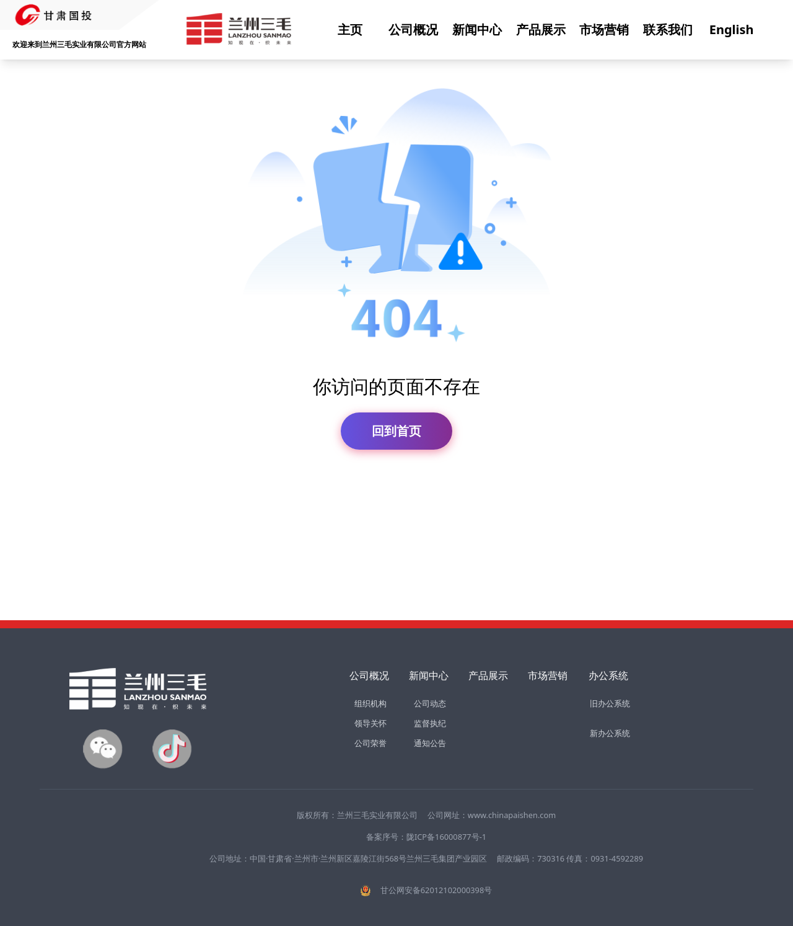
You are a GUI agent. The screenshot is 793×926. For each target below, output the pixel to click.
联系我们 (668, 29)
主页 (350, 29)
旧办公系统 (610, 703)
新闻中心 (477, 29)
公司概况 (413, 29)
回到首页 (396, 430)
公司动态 (430, 703)
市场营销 (604, 29)
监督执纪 (430, 723)
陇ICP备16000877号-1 (446, 836)
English (731, 29)
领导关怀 (370, 723)
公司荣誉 (370, 743)
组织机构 (370, 703)
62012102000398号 (456, 890)
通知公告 (430, 743)
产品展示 (541, 29)
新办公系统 (610, 733)
